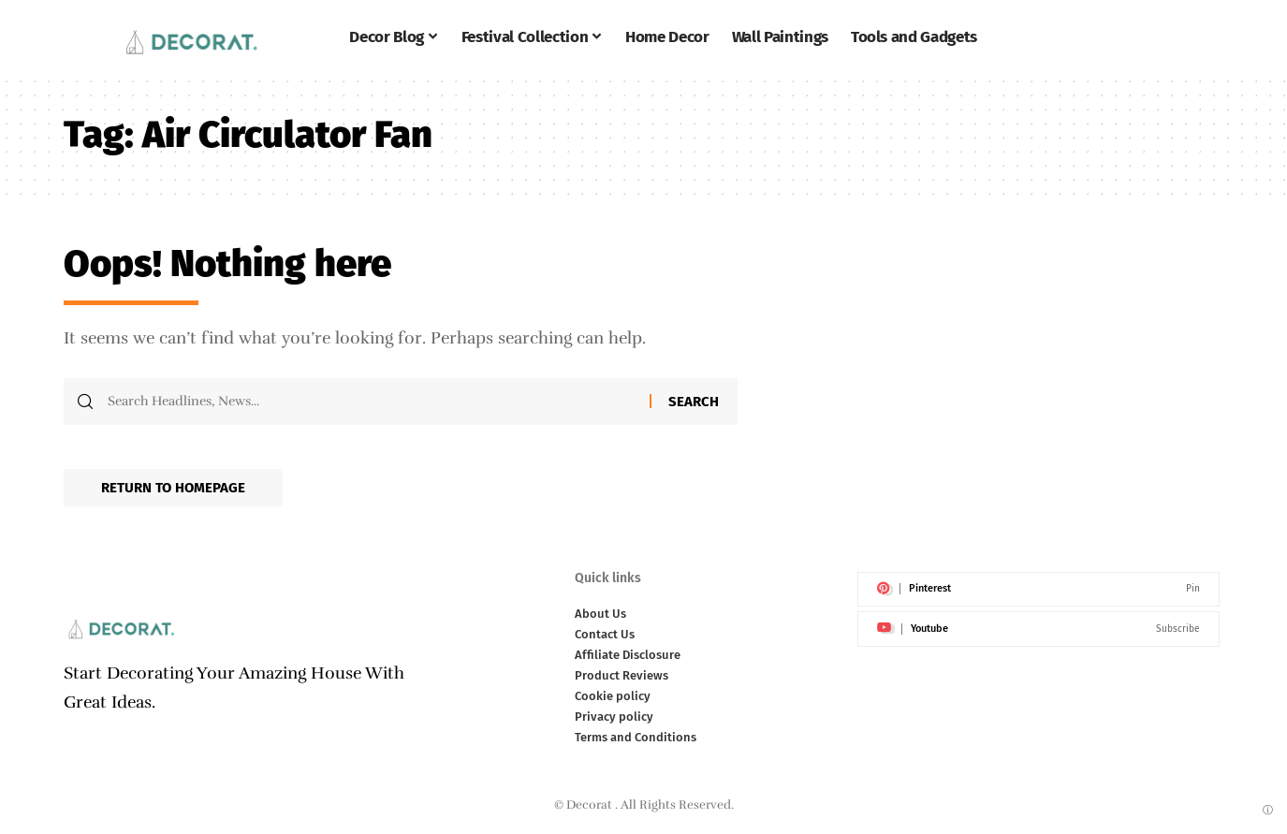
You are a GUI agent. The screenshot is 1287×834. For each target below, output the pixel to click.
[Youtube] (1038, 629)
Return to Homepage (173, 487)
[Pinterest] (1038, 589)
